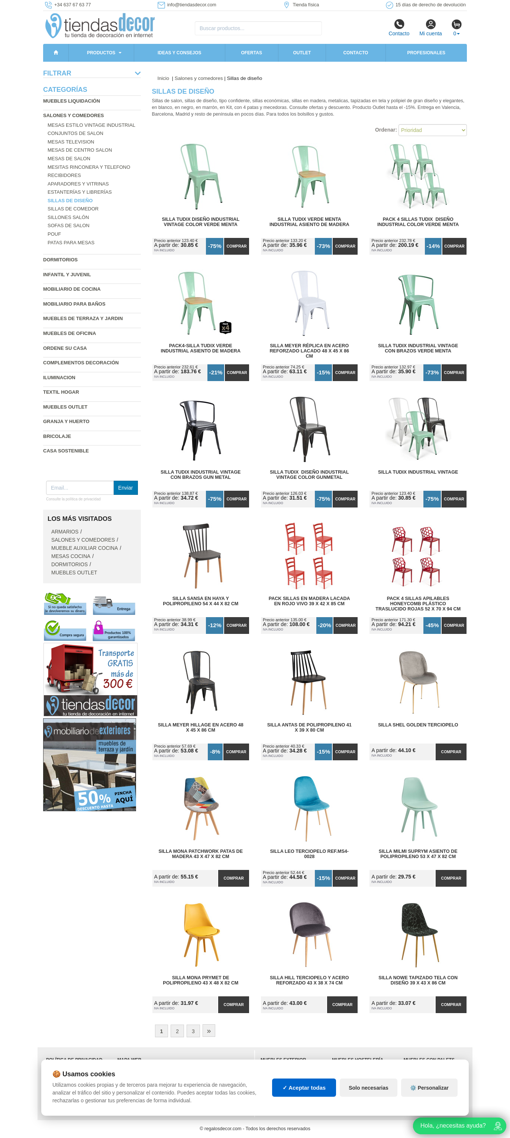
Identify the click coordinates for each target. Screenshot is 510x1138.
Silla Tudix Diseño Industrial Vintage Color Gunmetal (309, 475)
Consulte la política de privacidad (73, 499)
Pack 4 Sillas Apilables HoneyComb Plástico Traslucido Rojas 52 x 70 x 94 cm (418, 604)
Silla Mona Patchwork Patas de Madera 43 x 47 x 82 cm (200, 854)
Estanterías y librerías (80, 192)
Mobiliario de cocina (72, 289)
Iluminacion (59, 377)
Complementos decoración (81, 362)
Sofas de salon (69, 225)
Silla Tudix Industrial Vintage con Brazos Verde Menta (418, 348)
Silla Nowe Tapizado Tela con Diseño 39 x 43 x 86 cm (418, 980)
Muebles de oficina (69, 333)
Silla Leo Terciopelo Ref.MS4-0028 (309, 854)
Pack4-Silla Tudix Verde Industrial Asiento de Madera (201, 348)
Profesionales (426, 52)
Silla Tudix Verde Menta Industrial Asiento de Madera (309, 222)
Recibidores (64, 175)
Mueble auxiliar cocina (84, 548)
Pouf (54, 234)
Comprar (236, 246)
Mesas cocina (70, 556)
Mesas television (71, 142)
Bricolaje (57, 436)
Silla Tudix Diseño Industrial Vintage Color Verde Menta (200, 222)
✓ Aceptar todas (304, 1087)
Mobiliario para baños (74, 304)
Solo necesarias (368, 1088)
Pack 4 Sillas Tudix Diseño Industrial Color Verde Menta (418, 222)
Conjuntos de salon (75, 133)
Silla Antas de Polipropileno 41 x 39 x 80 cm (309, 727)
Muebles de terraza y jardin (83, 318)
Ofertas (251, 52)
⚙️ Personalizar (429, 1088)
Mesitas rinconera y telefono (89, 167)
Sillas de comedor (73, 209)
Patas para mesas (71, 242)
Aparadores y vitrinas (78, 184)
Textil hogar (61, 392)
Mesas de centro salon (80, 150)
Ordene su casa (65, 348)
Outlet (302, 52)
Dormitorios (60, 259)
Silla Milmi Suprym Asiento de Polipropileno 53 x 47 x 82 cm (418, 854)
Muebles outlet (65, 407)
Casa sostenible (66, 451)
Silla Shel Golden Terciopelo (418, 725)
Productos (101, 52)
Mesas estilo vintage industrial (91, 125)
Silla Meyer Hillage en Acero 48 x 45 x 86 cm (200, 727)
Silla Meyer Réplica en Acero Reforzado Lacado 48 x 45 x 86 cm (309, 351)
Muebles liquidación (71, 101)
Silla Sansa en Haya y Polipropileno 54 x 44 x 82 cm (200, 601)
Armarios (64, 532)
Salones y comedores (73, 115)
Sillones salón (68, 217)
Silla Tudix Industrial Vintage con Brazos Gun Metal (201, 475)
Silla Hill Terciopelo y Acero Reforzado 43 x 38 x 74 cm (309, 980)
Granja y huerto (66, 421)
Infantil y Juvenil (67, 274)
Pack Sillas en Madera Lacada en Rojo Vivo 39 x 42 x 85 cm (309, 601)
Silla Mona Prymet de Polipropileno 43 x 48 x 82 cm (200, 980)
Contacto (398, 27)
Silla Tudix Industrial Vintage (418, 472)
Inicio (164, 78)
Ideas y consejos (179, 52)
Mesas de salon (69, 158)
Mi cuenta (430, 27)
